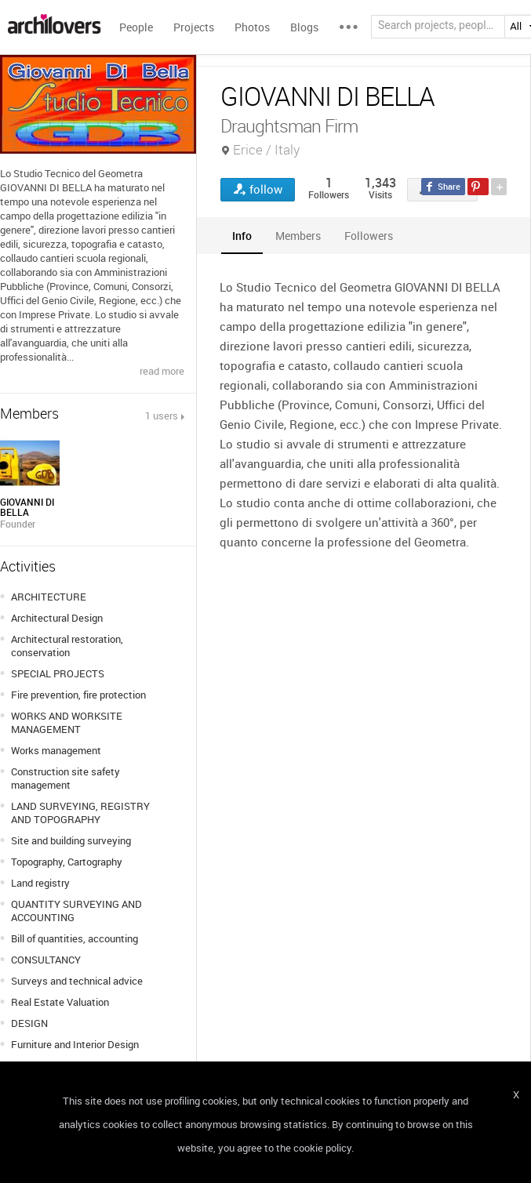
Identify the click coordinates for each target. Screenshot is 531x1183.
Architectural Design (57, 618)
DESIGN (29, 1023)
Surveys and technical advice (77, 981)
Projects (193, 27)
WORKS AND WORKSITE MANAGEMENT (66, 722)
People (136, 27)
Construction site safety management (65, 778)
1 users (161, 415)
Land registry (40, 883)
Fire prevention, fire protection (78, 695)
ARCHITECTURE (48, 597)
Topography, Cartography (66, 862)
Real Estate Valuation (60, 1002)
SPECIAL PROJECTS (57, 673)
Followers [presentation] (368, 235)
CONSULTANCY (46, 960)
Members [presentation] (298, 235)
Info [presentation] (242, 235)
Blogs (304, 27)
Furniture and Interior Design (75, 1044)
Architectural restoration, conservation (67, 645)
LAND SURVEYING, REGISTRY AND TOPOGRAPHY (80, 812)
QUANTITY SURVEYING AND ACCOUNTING (76, 910)
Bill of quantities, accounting (74, 938)
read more (162, 371)
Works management (56, 750)
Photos (252, 27)
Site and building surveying (71, 840)
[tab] (242, 235)
